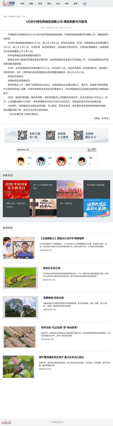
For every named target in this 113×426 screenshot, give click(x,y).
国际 (31, 4)
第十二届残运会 (66, 203)
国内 (18, 17)
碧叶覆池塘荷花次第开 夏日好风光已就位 (61, 357)
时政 (22, 4)
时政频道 (11, 17)
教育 (76, 4)
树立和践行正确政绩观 (95, 185)
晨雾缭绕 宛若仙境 (49, 297)
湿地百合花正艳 (47, 268)
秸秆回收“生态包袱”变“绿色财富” (57, 327)
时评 (40, 4)
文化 (58, 4)
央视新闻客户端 (52, 28)
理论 (49, 4)
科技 (67, 4)
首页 (5, 17)
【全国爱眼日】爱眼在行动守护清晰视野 (61, 238)
